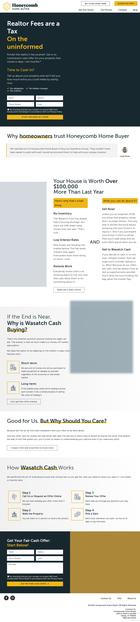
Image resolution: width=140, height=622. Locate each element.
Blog (135, 10)
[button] (5, 152)
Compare (122, 10)
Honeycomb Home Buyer (106, 605)
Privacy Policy (56, 112)
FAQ (119, 598)
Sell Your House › (86, 10)
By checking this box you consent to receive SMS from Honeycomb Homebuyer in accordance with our (34, 111)
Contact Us (106, 598)
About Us (131, 598)
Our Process (106, 10)
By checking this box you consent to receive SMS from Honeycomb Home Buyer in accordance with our (35, 577)
